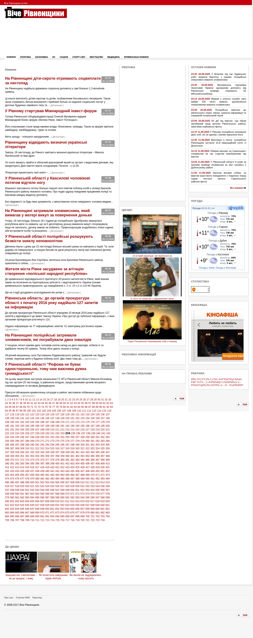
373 (27, 459)
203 (17, 429)
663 (7, 512)
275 (62, 440)
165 (37, 422)
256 (72, 437)
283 (103, 440)
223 (12, 433)
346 (103, 452)
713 (47, 520)
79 (60, 406)
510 (82, 482)
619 (103, 501)
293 (47, 444)
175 (87, 422)
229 (42, 433)
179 (107, 422)
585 (37, 497)
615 (82, 501)
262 (103, 437)
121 (27, 414)
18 (55, 399)
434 (17, 471)
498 (22, 482)
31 (102, 399)
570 (67, 493)
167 (47, 422)
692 (47, 516)
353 (32, 456)
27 (88, 399)
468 (82, 474)
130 (72, 414)
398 (47, 463)
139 (12, 418)
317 (62, 448)
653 (62, 508)
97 (17, 410)
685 (12, 516)
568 (57, 493)
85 (82, 406)
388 (103, 459)
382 (72, 459)
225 (22, 433)
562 (27, 493)
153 (82, 418)
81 (68, 406)
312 (37, 448)
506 (62, 482)
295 (57, 444)
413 (17, 467)
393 (22, 463)
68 (21, 406)
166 (42, 422)
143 (32, 418)
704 (107, 516)
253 (57, 437)
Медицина (113, 57)
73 (39, 406)
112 (89, 410)
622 (12, 505)
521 (32, 486)
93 (111, 406)
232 (57, 433)
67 (17, 406)
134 (92, 414)
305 (107, 444)
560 (17, 493)
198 (98, 425)
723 (98, 520)
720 (82, 520)
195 (82, 425)
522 (37, 486)
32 (106, 399)
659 (92, 508)
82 (71, 406)
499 (27, 482)
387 (98, 459)
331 (27, 452)
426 (82, 467)
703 (103, 516)
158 (107, 418)
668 (32, 512)
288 (22, 444)
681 (98, 512)
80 (64, 406)
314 (47, 448)
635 (77, 505)
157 (103, 418)
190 (57, 425)
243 (7, 437)
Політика (25, 57)
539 (17, 490)
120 (22, 414)
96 (13, 410)
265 (12, 440)
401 (62, 463)
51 (68, 403)
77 (53, 406)
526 (57, 486)
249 (37, 437)
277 (72, 440)
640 (103, 505)
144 (37, 418)
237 (83, 433)
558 (7, 493)
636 (82, 505)
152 (77, 418)
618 (98, 501)
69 (24, 406)
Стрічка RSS (23, 597)
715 (57, 520)
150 (67, 418)
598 (103, 497)
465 (67, 474)
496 (12, 482)
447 (82, 471)
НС (53, 57)
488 (77, 478)
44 (42, 403)
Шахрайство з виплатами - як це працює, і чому (21, 575)
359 (62, 456)
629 (47, 505)
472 (103, 474)
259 (87, 437)
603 (22, 501)
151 (72, 418)
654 (67, 508)
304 (103, 444)
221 (107, 429)
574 (87, 493)
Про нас (8, 597)
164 (32, 422)
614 (77, 501)
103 (44, 410)
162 (22, 422)
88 (93, 406)
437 (32, 471)
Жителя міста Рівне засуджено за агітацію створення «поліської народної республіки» (46, 271)
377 (47, 459)
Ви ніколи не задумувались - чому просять (85, 575)
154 (87, 418)
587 (47, 497)
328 (12, 452)
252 (52, 437)
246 (22, 437)
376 (42, 459)
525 (52, 486)
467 (77, 474)
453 (7, 474)
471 (98, 474)
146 (47, 418)
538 (12, 490)
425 (77, 467)
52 (71, 403)
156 (98, 418)
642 (7, 508)
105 (54, 410)
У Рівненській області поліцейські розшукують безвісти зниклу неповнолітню (49, 238)
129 (67, 414)
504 (52, 482)
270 (37, 440)
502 (42, 482)
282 (98, 440)
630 (52, 505)
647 (32, 508)
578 (107, 493)
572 (77, 493)
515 (107, 482)
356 (47, 456)
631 (57, 505)
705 (7, 520)
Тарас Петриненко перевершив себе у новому (152, 340)
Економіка (41, 57)
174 (82, 422)
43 (39, 403)
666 (22, 512)
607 (42, 501)
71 (31, 406)
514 (103, 482)
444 (67, 471)
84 (78, 406)
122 (32, 414)
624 (22, 505)
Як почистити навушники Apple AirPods (53, 575)
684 (7, 516)
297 (67, 444)
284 (107, 440)
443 (62, 471)
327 (7, 452)
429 (98, 467)
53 (75, 403)
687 (22, 516)
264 (7, 440)
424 (72, 467)
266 (17, 440)
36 (13, 403)
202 (12, 429)
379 (57, 459)
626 (32, 505)
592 (72, 497)
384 (82, 459)
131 (77, 414)
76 (50, 406)
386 (92, 459)
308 (17, 448)
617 (92, 501)
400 (57, 463)
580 (12, 497)
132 (82, 414)
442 (57, 471)
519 (22, 486)
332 (32, 452)
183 (22, 425)
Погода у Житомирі (226, 267)
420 (52, 467)
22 (69, 399)
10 (26, 399)
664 (12, 512)
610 (57, 501)
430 (103, 467)
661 (103, 508)
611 (62, 501)
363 (82, 456)
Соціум (64, 57)
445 (72, 471)
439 (42, 471)
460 (42, 474)
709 (27, 520)
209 (47, 429)
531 (82, 486)
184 (27, 425)
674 (62, 512)
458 (32, 474)
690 (37, 516)
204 (22, 429)
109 (74, 410)
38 (21, 403)
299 (77, 444)
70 (28, 406)
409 (103, 463)
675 (67, 512)
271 (42, 440)
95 (10, 410)
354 (37, 456)
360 (67, 456)
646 (27, 508)
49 (60, 403)
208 (42, 429)
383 (77, 459)
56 (86, 403)
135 (98, 414)
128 (62, 414)
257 (77, 437)
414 (22, 467)
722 (92, 520)
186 (37, 425)
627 (37, 505)
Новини (11, 57)
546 (52, 490)
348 (7, 456)
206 (32, 429)
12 (33, 399)
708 (22, 520)
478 (27, 478)
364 (87, 456)
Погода (197, 208)
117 (7, 414)
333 (37, 452)
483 (52, 478)
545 (47, 490)
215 (77, 429)
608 (47, 501)
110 (79, 410)
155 (92, 418)
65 (10, 406)
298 (72, 444)
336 (52, 452)
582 (22, 497)
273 (52, 440)
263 (107, 437)
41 (31, 403)
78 (57, 406)
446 (77, 471)
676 (72, 512)
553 (87, 490)
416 (32, 467)
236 (78, 433)
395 (32, 463)
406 (87, 463)
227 (32, 433)
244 (12, 437)
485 (62, 478)
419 (47, 467)
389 (107, 459)
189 (52, 425)
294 (52, 444)
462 (52, 474)
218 (92, 429)
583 (27, 497)
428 (92, 467)
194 (77, 425)
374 (32, 459)
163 (27, 422)
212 (62, 429)
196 (87, 425)
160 (12, 422)
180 (7, 425)
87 (89, 406)
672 (52, 512)
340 (72, 452)
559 (12, 493)
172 (72, 422)
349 (12, 456)
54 (78, 403)
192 (67, 425)
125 (47, 414)
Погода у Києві (207, 267)
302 (92, 444)
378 (52, 459)
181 (12, 425)
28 (91, 399)
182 (17, 425)
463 (57, 474)
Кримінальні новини (136, 57)
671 (47, 512)
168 (52, 422)
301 (87, 444)
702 (98, 516)
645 (22, 508)
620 (107, 501)
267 (22, 440)
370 (12, 459)
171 (67, 422)
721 (87, 520)
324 (98, 448)
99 (24, 410)
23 (73, 399)
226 (27, 433)
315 (52, 448)
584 (32, 497)
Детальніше (56, 105)
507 (67, 482)
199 (103, 425)
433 (12, 471)
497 (17, 482)
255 (67, 437)
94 (6, 410)
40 (28, 403)
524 (47, 486)
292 (42, 444)
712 (42, 520)
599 (107, 497)
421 (57, 467)
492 (98, 478)
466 (72, 474)
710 (32, 520)
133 (87, 414)
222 (7, 433)
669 (37, 512)
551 (77, 490)
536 (107, 486)
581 (17, 497)
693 (52, 516)
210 (52, 429)
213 (67, 429)
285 (7, 444)
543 (37, 490)
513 (98, 482)
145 (42, 418)
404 (77, 463)
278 (77, 440)
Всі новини (236, 188)
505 (57, 482)
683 (107, 512)
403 (72, 463)
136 (103, 414)
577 (103, 493)
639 (98, 505)
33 (109, 399)
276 (67, 440)
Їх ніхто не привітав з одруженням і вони (152, 297)
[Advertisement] (218, 27)
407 (92, 463)
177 (98, 422)
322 (87, 448)
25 (80, 399)
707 (17, 520)
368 (107, 456)
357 (52, 456)
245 (17, 437)
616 (87, 501)
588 (52, 497)
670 (42, 512)
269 (32, 440)
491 (92, 478)
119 (17, 414)
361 (72, 456)
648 (37, 508)
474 (7, 478)
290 (32, 444)
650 (47, 508)
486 (67, 478)
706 (12, 520)
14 (40, 399)
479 (32, 478)
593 (77, 497)
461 (47, 474)
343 (87, 452)
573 (82, 493)
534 (98, 486)
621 (7, 505)
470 (92, 474)
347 (107, 452)
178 (103, 422)
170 (62, 422)
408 (98, 463)
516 (7, 486)
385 (87, 459)
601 (12, 501)
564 (37, 493)
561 (22, 493)
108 (69, 410)
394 (27, 463)
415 (27, 467)
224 (17, 433)
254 (62, 437)
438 (37, 471)
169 (57, 422)
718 (72, 520)
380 (62, 459)
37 (17, 403)
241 (103, 433)
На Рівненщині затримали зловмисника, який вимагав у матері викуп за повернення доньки (48, 213)
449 (92, 471)
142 (27, 418)
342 (82, 452)
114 (99, 410)
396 (37, 463)
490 (87, 478)
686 (17, 516)
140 (17, 418)
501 (37, 482)
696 (67, 516)
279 (82, 440)
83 (75, 406)
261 (98, 437)
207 (37, 429)
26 (84, 399)
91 (104, 406)
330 (22, 452)
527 (62, 486)
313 (42, 448)
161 (17, 422)
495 (7, 482)
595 (87, 497)
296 (62, 444)
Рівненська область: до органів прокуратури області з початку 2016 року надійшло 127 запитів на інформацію (51, 302)
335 (47, 452)
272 (47, 440)
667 (27, 512)
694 (57, 516)
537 (7, 490)
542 (32, 490)
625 (27, 505)
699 (82, 516)
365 (92, 456)
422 (62, 467)
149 (62, 418)
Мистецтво (96, 57)
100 (29, 410)
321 (82, 448)
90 (100, 406)
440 (47, 471)
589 (57, 497)
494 (107, 478)
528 (67, 486)
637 (87, 505)
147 (52, 418)
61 (104, 403)
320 (77, 448)
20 (62, 399)
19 (59, 399)
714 (52, 520)
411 (7, 467)
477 (22, 478)
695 (62, 516)
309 (22, 448)
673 (57, 512)
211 (57, 429)
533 (92, 486)
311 (32, 448)
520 (27, 486)
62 (107, 403)
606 (37, 501)
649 (42, 508)
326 (107, 448)
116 (109, 410)
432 (7, 471)
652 (57, 508)
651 (52, 508)
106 (59, 410)
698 (77, 516)
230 (47, 433)
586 (42, 497)
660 (98, 508)
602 (17, 501)
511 (87, 482)
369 (7, 459)
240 (98, 433)
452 (107, 471)
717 (67, 520)
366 (98, 456)
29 (95, 399)
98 (21, 410)
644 (17, 508)
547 (57, 490)
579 (7, 497)
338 (62, 452)
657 (82, 508)
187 (42, 425)
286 (12, 444)
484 (57, 478)
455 (17, 474)
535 (103, 486)
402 (67, 463)
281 (92, 440)
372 (22, 459)
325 (103, 448)
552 (82, 490)
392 (17, 463)
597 (98, 497)
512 (92, 482)
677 (77, 512)
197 (92, 425)
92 (107, 406)
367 (103, 456)
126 (52, 414)
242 (108, 433)
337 (57, 452)
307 (12, 448)
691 (42, 516)
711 (37, 520)
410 (107, 463)
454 (12, 474)
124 (42, 414)
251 (47, 437)
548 (62, 490)
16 (48, 399)
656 (77, 508)
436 (27, 471)
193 (72, 425)
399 (52, 463)
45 (46, 403)
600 (7, 501)
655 (72, 508)
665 (17, 512)
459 (37, 474)
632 (62, 505)
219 (98, 429)
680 (92, 512)
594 (82, 497)
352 (27, 456)
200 (107, 425)
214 (72, 429)
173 (77, 422)
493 (103, 478)
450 (98, 471)
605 (32, 501)
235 (73, 433)
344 (92, 452)
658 (87, 508)
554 (92, 490)
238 (88, 433)
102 (39, 410)
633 (67, 505)
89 (97, 406)
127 (57, 414)
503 (47, 482)
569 (62, 493)
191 (62, 425)
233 (62, 433)
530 (77, 486)
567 (52, 493)
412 (12, 467)
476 (17, 478)
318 (67, 448)
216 (82, 429)
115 (104, 410)
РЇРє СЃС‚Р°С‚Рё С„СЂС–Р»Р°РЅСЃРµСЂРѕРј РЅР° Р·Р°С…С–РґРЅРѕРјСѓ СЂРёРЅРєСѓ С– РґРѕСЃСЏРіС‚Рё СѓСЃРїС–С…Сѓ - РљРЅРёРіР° (217, 382)
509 (77, 482)
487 (72, 478)
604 (27, 501)
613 (72, 501)
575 (92, 493)
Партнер (37, 597)
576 (98, 493)
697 (72, 516)
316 (57, 448)
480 (37, 478)
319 (72, 448)
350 (17, 456)
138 (7, 418)
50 (64, 403)
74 (42, 406)
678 (82, 512)
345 (98, 452)
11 (30, 399)
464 (62, 474)
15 (44, 399)
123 (37, 414)
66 (13, 406)
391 (12, 463)
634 (72, 505)
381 (67, 459)
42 (35, 403)
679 (87, 512)
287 (17, 444)
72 (35, 406)
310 (27, 448)
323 (92, 448)
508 (72, 482)
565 (42, 493)
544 (42, 490)
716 (62, 520)
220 (103, 429)
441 (52, 471)
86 (86, 406)
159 (7, 422)
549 (67, 490)
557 (107, 490)
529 (72, 486)
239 (93, 433)
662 (107, 508)
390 (7, 463)
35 (10, 403)
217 (87, 429)
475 (12, 478)
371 (17, 459)
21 (66, 399)
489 (82, 478)
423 (67, 467)
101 (34, 410)
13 (37, 399)
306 (7, 448)
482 (47, 478)
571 (72, 493)
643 (12, 508)
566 (47, 493)
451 (103, 471)
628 (42, 505)
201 (7, 429)
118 (12, 414)
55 (82, 403)
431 (107, 467)
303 (98, 444)
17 (51, 399)
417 (37, 467)
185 (32, 425)
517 (12, 486)
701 (92, 516)
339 (67, 452)
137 (107, 414)
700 (87, 516)
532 (87, 486)
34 (6, 403)
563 (32, 493)
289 (27, 444)
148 (57, 418)
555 (98, 490)
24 (77, 399)
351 (22, 456)
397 (42, 463)
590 (62, 497)
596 (92, 497)
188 (47, 425)
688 (27, 516)
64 (6, 406)
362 (77, 456)
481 (42, 478)
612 (67, 501)
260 (92, 437)
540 (22, 490)
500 (32, 482)
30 (98, 399)
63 (111, 403)
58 (93, 403)
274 (57, 440)
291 (37, 444)
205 (27, 429)
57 (89, 403)
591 (67, 497)
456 (22, 474)
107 (64, 410)
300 (82, 444)
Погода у (218, 213)
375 (37, 459)
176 (92, 422)
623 (17, 505)
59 (97, 403)
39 (24, 403)
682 (103, 512)
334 (42, 452)
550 (72, 490)
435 (22, 471)
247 (27, 437)
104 (49, 410)
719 (77, 520)
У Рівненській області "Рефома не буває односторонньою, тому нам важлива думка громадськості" (45, 369)
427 (87, 467)
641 (107, 505)
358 (57, 456)
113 (94, 410)
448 (87, 471)
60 (100, 403)
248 (32, 437)
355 (42, 456)
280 (87, 440)
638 (92, 505)
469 (87, 474)
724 (103, 520)
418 (42, 467)
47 (53, 403)
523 (42, 486)
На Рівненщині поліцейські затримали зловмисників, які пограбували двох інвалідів (48, 337)
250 (42, 437)
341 (77, 452)
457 (27, 474)
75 (46, 406)
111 (84, 410)
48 (57, 403)
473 (107, 474)
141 (22, 418)
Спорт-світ (78, 57)
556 (103, 490)
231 (52, 433)
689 (32, 516)
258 (82, 437)
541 (27, 490)
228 (37, 433)
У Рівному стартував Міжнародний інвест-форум (51, 111)
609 (52, 501)
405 (82, 463)
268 (27, 440)
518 (17, 486)
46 (50, 403)
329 (17, 452)
